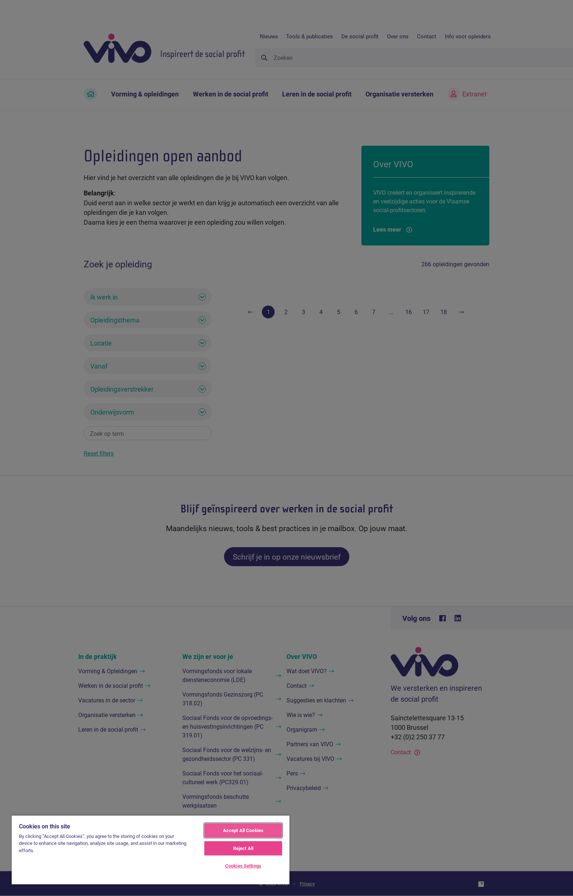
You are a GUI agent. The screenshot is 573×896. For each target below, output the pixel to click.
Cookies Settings (243, 865)
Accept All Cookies (243, 830)
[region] (150, 849)
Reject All (243, 848)
